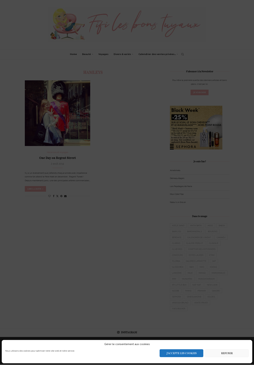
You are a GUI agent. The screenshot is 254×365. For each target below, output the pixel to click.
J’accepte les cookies (181, 353)
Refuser (227, 353)
